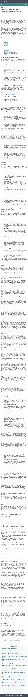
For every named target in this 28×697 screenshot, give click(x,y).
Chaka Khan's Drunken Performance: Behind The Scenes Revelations (13, 650)
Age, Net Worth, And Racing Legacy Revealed (9, 648)
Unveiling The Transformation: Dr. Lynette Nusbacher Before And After (14, 675)
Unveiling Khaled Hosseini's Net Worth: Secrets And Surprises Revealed (14, 665)
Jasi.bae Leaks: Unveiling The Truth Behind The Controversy (12, 670)
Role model (6, 46)
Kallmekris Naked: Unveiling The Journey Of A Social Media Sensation (14, 681)
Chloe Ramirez (3, 13)
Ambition (5, 45)
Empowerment (6, 50)
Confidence (6, 44)
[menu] (2, 4)
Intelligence (6, 42)
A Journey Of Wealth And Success (8, 651)
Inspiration (5, 51)
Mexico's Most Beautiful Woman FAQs (10, 52)
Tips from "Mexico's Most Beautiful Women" (11, 53)
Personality (6, 43)
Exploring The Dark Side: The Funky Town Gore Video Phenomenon (13, 685)
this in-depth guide (11, 94)
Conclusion (6, 54)
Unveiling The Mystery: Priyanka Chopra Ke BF (10, 689)
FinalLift (4, 1)
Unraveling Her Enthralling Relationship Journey (10, 653)
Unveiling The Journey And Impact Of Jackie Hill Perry (11, 662)
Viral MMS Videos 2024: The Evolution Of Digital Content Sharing (13, 679)
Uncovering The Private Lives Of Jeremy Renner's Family (11, 663)
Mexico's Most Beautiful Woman (9, 39)
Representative (6, 47)
